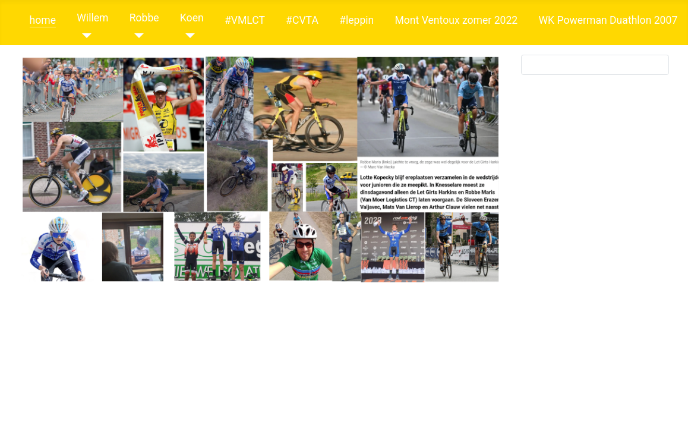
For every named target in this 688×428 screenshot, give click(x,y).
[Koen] (187, 36)
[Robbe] (137, 36)
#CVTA (302, 20)
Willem (92, 18)
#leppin (356, 20)
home (43, 20)
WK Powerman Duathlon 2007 (607, 20)
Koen (192, 18)
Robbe (144, 18)
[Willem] (84, 36)
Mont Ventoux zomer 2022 (456, 20)
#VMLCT (245, 20)
